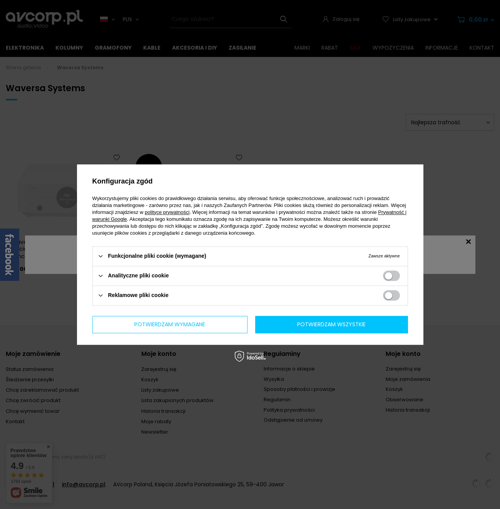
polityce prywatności (167, 212)
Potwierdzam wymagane (169, 324)
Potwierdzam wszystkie (331, 324)
